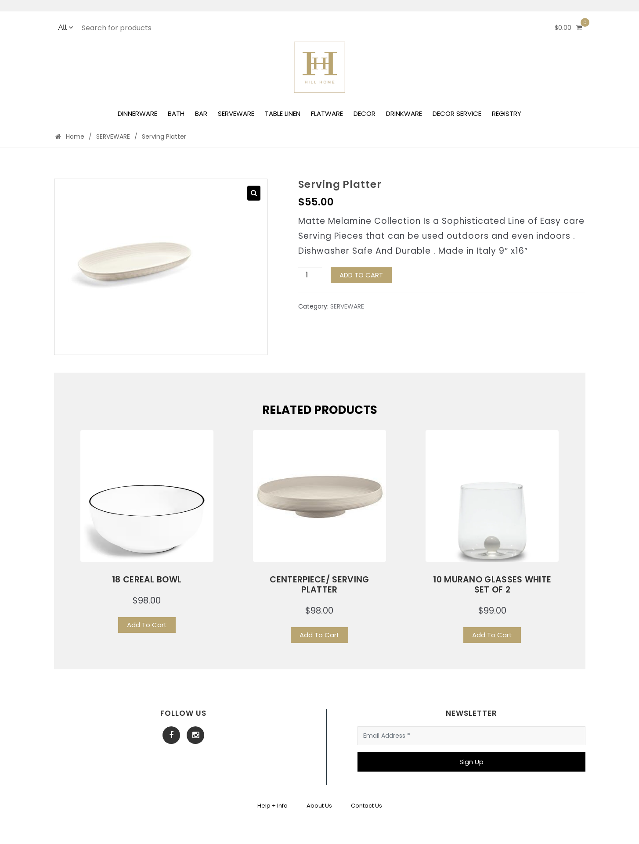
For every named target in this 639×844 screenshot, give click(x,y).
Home (69, 136)
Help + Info (272, 805)
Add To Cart (147, 624)
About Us (319, 805)
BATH (176, 113)
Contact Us (366, 805)
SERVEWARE (236, 113)
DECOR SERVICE (457, 113)
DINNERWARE (137, 113)
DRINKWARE (404, 113)
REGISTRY (506, 113)
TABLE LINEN (282, 113)
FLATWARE (327, 113)
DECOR (364, 113)
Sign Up (471, 761)
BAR (201, 113)
